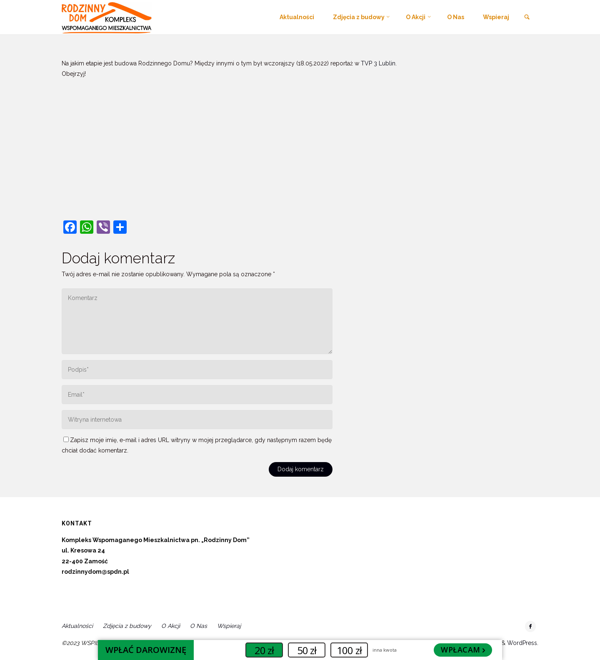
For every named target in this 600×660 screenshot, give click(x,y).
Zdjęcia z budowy (127, 625)
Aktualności (77, 625)
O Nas (198, 625)
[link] (527, 17)
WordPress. (522, 643)
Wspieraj (229, 625)
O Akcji (170, 625)
